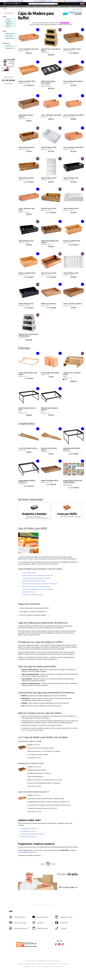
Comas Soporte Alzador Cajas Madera (27, 373)
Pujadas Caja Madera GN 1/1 (49, 480)
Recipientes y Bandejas (28, 837)
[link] (29, 42)
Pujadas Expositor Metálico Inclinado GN (27, 481)
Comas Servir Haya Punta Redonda (49, 449)
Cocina (9, 6)
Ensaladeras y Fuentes (28, 831)
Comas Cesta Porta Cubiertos (72, 303)
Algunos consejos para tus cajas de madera (36, 586)
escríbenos (49, 1)
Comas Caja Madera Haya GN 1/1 (28, 49)
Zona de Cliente (67, 4)
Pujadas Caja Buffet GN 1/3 (71, 241)
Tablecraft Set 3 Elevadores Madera (72, 373)
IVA (75, 9)
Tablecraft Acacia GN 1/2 (48, 208)
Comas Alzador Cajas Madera (50, 373)
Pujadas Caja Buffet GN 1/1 (26, 81)
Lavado (41, 6)
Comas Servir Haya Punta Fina (27, 448)
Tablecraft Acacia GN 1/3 (26, 178)
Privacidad (33, 966)
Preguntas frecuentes (29, 573)
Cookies (39, 966)
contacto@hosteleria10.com (28, 852)
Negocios (70, 6)
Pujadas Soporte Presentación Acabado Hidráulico (72, 481)
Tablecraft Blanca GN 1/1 (70, 273)
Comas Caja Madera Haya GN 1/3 (73, 115)
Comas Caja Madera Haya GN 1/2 (73, 147)
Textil (64, 6)
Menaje (35, 6)
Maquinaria (16, 6)
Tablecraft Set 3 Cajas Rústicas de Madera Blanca (28, 335)
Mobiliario (28, 6)
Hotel (53, 6)
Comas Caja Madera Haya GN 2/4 (26, 209)
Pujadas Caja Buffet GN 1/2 (26, 273)
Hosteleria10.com (31, 961)
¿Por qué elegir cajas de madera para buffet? (34, 608)
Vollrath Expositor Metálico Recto (27, 409)
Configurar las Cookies (48, 966)
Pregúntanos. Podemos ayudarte (32, 595)
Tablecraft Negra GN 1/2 (26, 241)
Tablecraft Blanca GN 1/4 (48, 147)
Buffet (59, 6)
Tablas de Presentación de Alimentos (33, 834)
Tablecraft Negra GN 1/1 (25, 303)
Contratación (59, 966)
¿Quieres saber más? (28, 592)
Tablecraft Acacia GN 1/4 (26, 147)
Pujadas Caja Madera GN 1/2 (72, 49)
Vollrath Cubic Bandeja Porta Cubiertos (48, 82)
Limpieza (47, 6)
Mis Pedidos (75, 4)
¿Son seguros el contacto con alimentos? (33, 612)
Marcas (77, 6)
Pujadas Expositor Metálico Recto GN (71, 449)
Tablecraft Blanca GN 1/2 (71, 208)
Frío (22, 6)
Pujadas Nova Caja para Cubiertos (25, 116)
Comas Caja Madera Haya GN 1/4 (51, 115)
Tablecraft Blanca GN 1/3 (48, 178)
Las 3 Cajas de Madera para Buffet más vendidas (37, 589)
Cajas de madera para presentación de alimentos (37, 575)
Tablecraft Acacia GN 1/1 (48, 273)
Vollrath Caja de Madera (48, 303)
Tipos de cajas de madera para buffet (34, 581)
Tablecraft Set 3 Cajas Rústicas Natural (51, 50)
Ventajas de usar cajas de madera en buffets (36, 578)
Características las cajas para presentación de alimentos (40, 584)
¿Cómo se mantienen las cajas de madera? (33, 615)
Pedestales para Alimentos (29, 828)
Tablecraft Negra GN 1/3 (70, 178)
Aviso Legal (26, 966)
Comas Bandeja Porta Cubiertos (73, 81)
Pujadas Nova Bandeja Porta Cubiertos (50, 241)
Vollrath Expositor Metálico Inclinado (49, 409)
